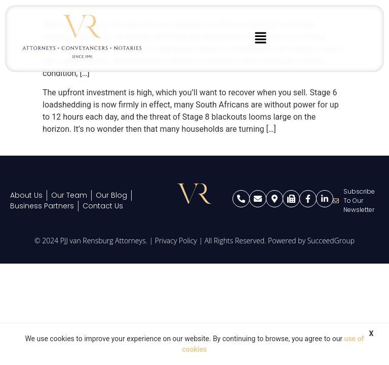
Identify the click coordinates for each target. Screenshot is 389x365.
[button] (260, 38)
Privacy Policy (176, 240)
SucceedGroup (331, 240)
